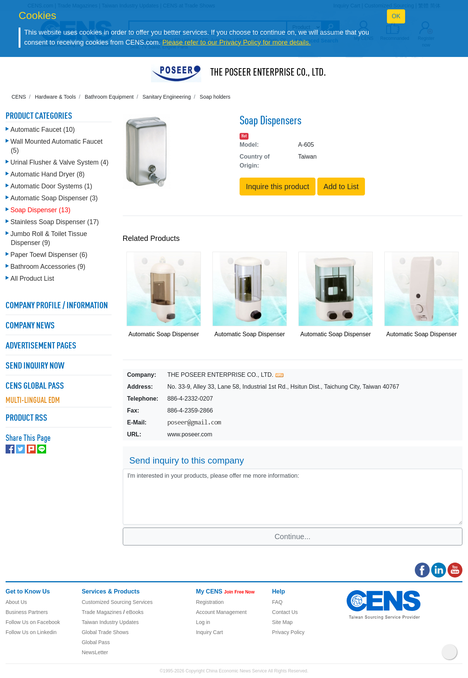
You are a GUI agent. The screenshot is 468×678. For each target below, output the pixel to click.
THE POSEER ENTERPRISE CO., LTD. (268, 73)
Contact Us (285, 612)
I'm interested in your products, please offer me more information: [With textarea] (293, 497)
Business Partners (27, 612)
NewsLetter (95, 652)
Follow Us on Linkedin (31, 632)
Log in (203, 622)
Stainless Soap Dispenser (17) (54, 222)
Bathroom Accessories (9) (47, 266)
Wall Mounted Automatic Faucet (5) (56, 146)
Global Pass (96, 642)
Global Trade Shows (105, 632)
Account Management (221, 612)
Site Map (282, 622)
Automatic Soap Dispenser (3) (54, 198)
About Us (16, 602)
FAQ (277, 602)
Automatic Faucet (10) (42, 129)
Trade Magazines (102, 612)
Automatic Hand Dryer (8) (47, 174)
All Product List (32, 278)
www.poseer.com (189, 434)
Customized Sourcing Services (117, 602)
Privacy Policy (288, 632)
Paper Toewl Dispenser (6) (48, 254)
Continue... (293, 536)
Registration (210, 602)
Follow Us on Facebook (33, 622)
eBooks (135, 612)
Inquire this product (277, 186)
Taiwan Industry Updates (110, 622)
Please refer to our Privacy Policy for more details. (236, 42)
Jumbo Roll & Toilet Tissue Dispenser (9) (48, 238)
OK (396, 16)
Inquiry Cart (209, 632)
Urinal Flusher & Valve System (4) (59, 162)
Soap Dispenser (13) (40, 210)
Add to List (341, 186)
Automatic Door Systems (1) (51, 186)
